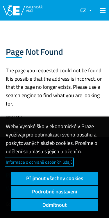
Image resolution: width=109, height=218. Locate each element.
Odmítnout (54, 205)
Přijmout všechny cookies (54, 178)
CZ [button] (83, 10)
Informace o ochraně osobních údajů (39, 162)
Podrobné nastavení (54, 191)
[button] (101, 10)
